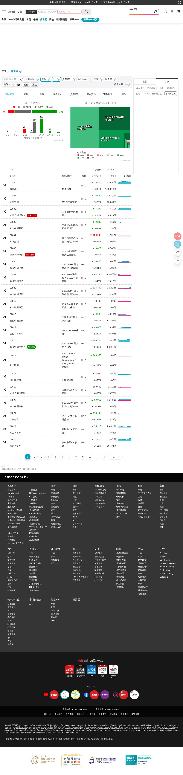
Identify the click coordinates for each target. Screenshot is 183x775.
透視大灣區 (56, 524)
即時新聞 (55, 500)
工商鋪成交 (121, 567)
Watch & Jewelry (167, 567)
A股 (10, 549)
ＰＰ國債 (14, 365)
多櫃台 (76, 527)
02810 (13, 301)
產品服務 (59, 714)
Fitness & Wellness (168, 563)
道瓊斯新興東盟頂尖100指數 (70, 306)
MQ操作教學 (13, 533)
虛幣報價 (55, 560)
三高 (9, 620)
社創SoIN (56, 599)
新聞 (53, 485)
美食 (140, 573)
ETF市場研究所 (16, 19)
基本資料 (91, 94)
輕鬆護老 (11, 624)
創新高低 (164, 513)
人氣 (167, 81)
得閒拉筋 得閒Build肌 (17, 517)
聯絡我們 (80, 714)
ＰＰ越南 (14, 241)
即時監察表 (99, 507)
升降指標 (107, 94)
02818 (13, 373)
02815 (13, 340)
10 (90, 456)
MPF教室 (98, 577)
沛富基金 (14, 419)
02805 (13, 248)
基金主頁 (77, 553)
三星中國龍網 (16, 320)
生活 (138, 94)
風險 (42, 94)
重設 (34, 84)
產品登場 (77, 567)
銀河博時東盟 (16, 254)
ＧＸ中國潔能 (16, 294)
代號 (12, 169)
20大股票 (77, 503)
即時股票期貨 (100, 493)
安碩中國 (14, 202)
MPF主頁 (98, 553)
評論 (161, 88)
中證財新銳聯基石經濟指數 (70, 227)
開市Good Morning (37, 493)
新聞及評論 (99, 500)
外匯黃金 (34, 549)
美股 (162, 485)
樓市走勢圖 (121, 570)
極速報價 (42, 12)
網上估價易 (121, 580)
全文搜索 (52, 12)
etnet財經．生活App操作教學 (38, 528)
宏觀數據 (164, 497)
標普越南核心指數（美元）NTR (70, 240)
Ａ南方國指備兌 (18, 215)
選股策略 (164, 517)
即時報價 (31, 12)
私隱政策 (91, 714)
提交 (26, 84)
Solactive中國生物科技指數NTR (70, 405)
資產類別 (74, 94)
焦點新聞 (55, 497)
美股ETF (74, 19)
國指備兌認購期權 (70, 214)
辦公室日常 (143, 567)
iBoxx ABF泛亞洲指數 (69, 418)
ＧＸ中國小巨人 (18, 347)
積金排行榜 (99, 573)
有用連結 (124, 714)
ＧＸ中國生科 (16, 406)
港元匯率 (33, 567)
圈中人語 (55, 610)
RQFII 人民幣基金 (80, 577)
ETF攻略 (33, 497)
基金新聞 (77, 556)
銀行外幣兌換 (35, 563)
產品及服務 (34, 540)
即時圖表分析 (100, 503)
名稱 (12, 175)
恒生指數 (66, 189)
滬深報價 (11, 563)
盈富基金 (14, 189)
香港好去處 (171, 94)
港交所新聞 (56, 517)
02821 (13, 413)
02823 (13, 439)
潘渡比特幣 (15, 380)
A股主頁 (11, 553)
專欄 (140, 584)
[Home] (11, 12)
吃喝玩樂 (33, 536)
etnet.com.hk (17, 477)
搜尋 (53, 520)
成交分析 (120, 503)
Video (53, 620)
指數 (75, 497)
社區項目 (55, 614)
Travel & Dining (166, 573)
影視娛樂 (142, 570)
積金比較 (98, 570)
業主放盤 (120, 584)
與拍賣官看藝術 (36, 507)
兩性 (9, 637)
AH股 (75, 517)
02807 (13, 274)
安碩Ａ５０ (15, 445)
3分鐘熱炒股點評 (15, 510)
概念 (162, 507)
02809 (13, 288)
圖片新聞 (55, 507)
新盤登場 (120, 556)
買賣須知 (120, 577)
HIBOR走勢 (34, 587)
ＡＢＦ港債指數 (18, 393)
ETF (20, 11)
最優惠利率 (34, 590)
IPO (74, 520)
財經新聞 (151, 88)
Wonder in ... (137, 12)
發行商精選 (121, 510)
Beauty (163, 556)
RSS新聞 (135, 714)
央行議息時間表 (36, 584)
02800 (13, 182)
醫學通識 (11, 604)
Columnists (164, 577)
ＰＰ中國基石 (16, 228)
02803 (13, 222)
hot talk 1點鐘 (13, 493)
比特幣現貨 (67, 380)
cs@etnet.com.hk (112, 709)
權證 (118, 485)
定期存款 (33, 560)
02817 (13, 355)
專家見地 (77, 570)
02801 (13, 195)
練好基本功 (12, 527)
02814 (13, 327)
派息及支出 (58, 94)
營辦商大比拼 (100, 560)
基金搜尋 (77, 563)
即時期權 (98, 497)
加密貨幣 (56, 549)
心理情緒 (11, 627)
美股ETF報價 (90, 19)
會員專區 (142, 580)
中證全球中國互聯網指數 (70, 319)
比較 (51, 19)
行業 (75, 500)
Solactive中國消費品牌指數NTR (70, 266)
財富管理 (142, 563)
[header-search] (70, 12)
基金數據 (77, 573)
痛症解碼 (11, 617)
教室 (118, 517)
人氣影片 (33, 490)
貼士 (53, 513)
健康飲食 (11, 614)
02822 (13, 426)
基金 (75, 549)
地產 (118, 549)
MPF (97, 549)
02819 (13, 386)
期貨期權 (99, 485)
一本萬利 (33, 500)
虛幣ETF (55, 563)
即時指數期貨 (100, 490)
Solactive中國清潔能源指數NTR (70, 293)
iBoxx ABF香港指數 (69, 392)
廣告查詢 (69, 714)
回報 (26, 94)
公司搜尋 (11, 590)
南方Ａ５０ (15, 432)
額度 (9, 556)
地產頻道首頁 (122, 553)
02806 (13, 261)
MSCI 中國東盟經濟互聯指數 (69, 253)
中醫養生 (11, 607)
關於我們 (48, 714)
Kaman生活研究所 (15, 543)
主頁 (4, 19)
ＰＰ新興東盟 (16, 307)
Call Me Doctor (14, 524)
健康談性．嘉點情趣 (16, 520)
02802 (13, 208)
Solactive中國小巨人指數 (70, 345)
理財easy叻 (56, 527)
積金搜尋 (98, 567)
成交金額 (111, 169)
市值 (113, 175)
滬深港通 (11, 560)
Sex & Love (165, 560)
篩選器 (43, 19)
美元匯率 (33, 570)
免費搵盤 (120, 587)
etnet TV (139, 88)
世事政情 (142, 560)
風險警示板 (12, 580)
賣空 (75, 510)
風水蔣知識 (34, 510)
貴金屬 (32, 573)
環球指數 (164, 493)
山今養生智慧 (35, 513)
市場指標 (33, 580)
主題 (28, 19)
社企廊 (54, 617)
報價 (140, 500)
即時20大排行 (122, 507)
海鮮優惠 (142, 594)
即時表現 (9, 94)
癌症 (9, 610)
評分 (124, 94)
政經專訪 (11, 507)
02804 (13, 235)
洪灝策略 (11, 503)
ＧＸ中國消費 (16, 268)
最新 (145, 81)
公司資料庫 (77, 524)
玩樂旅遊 (142, 577)
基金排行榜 (77, 560)
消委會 (10, 644)
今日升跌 (96, 175)
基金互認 (77, 580)
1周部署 (11, 497)
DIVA (146, 94)
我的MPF (98, 580)
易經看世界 (12, 500)
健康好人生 (157, 94)
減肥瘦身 (11, 634)
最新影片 (11, 490)
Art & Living (165, 570)
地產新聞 (120, 573)
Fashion (163, 553)
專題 (53, 604)
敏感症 (10, 631)
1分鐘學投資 (34, 524)
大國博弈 (33, 503)
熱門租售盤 (121, 560)
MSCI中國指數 (69, 202)
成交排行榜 (121, 563)
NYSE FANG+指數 (70, 332)
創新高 (76, 507)
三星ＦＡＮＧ (16, 333)
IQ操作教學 (34, 533)
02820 (13, 400)
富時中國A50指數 (69, 431)
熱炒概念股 (77, 513)
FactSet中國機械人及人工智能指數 (70, 277)
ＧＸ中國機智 (16, 281)
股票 (75, 485)
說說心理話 (12, 513)
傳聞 (53, 510)
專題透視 (171, 88)
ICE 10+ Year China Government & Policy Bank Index (69, 360)
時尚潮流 (11, 540)
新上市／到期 (122, 513)
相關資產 (67, 175)
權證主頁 (120, 490)
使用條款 (102, 714)
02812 (13, 314)
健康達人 (33, 517)
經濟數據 (33, 577)
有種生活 (11, 536)
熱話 (140, 556)
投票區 (76, 599)
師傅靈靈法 (34, 520)
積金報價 (98, 563)
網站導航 (113, 714)
